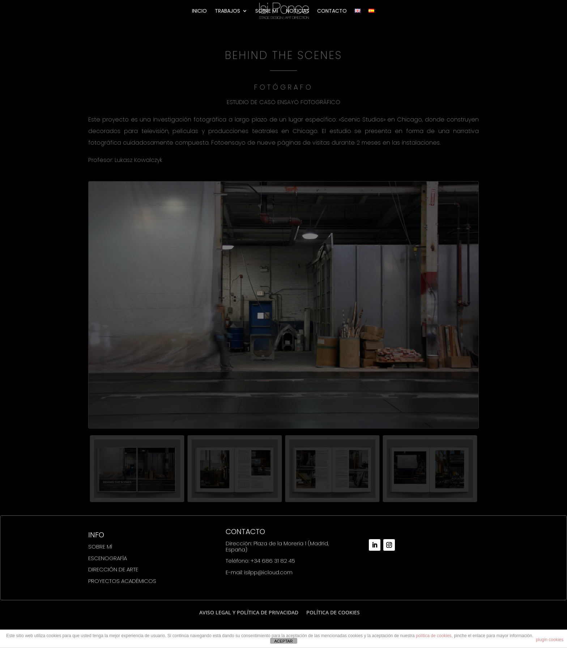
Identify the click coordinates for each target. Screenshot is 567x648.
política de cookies (434, 635)
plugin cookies (549, 639)
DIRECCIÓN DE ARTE (113, 569)
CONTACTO (332, 11)
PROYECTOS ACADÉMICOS (122, 581)
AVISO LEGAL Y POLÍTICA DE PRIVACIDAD (248, 612)
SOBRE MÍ (266, 11)
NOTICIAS (297, 11)
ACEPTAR (283, 641)
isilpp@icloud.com (268, 572)
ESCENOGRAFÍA (107, 558)
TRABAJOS (227, 11)
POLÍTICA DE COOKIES (333, 612)
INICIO (199, 11)
